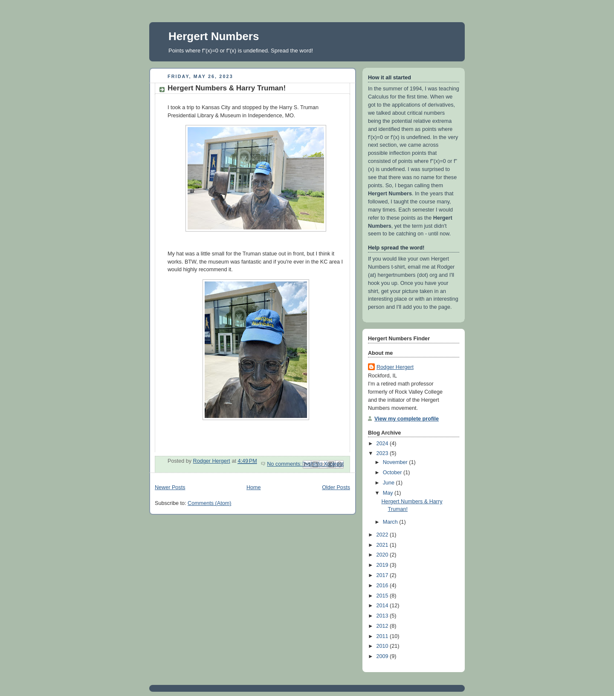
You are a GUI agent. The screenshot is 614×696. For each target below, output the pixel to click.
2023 (383, 453)
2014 (383, 606)
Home (253, 487)
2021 (383, 545)
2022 (383, 535)
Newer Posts (170, 487)
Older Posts (336, 487)
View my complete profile (406, 419)
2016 (383, 586)
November (396, 462)
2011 (383, 636)
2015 (383, 596)
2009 (383, 656)
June (389, 483)
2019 (383, 565)
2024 (383, 444)
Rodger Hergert (395, 367)
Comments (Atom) (209, 503)
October (393, 473)
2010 (383, 646)
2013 (383, 616)
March (391, 522)
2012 (383, 626)
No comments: (285, 464)
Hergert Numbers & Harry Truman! (227, 88)
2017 (383, 575)
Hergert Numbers (213, 36)
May (388, 493)
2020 (383, 555)
